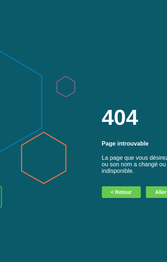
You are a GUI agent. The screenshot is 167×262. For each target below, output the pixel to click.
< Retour (121, 192)
